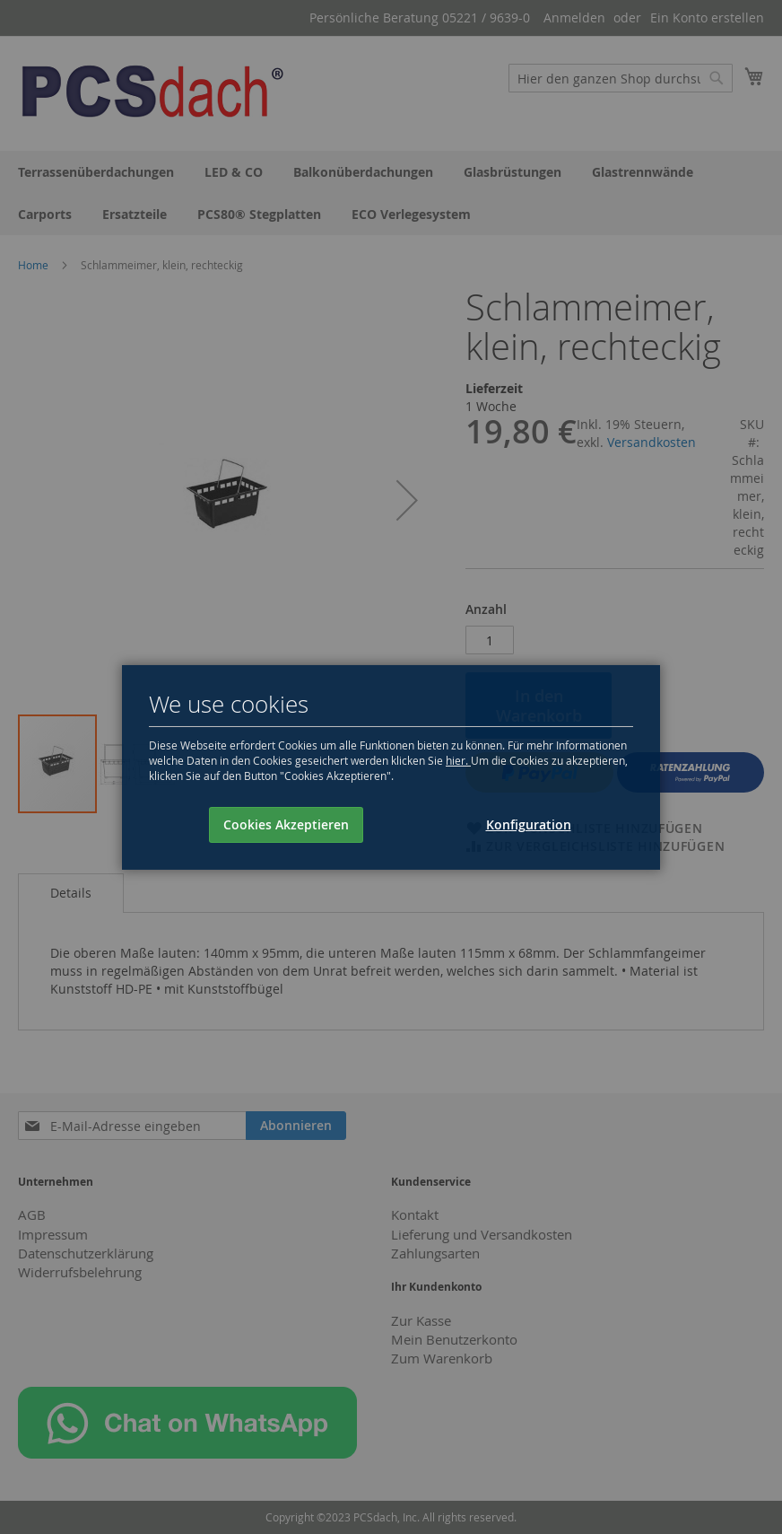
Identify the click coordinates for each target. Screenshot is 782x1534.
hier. (458, 760)
